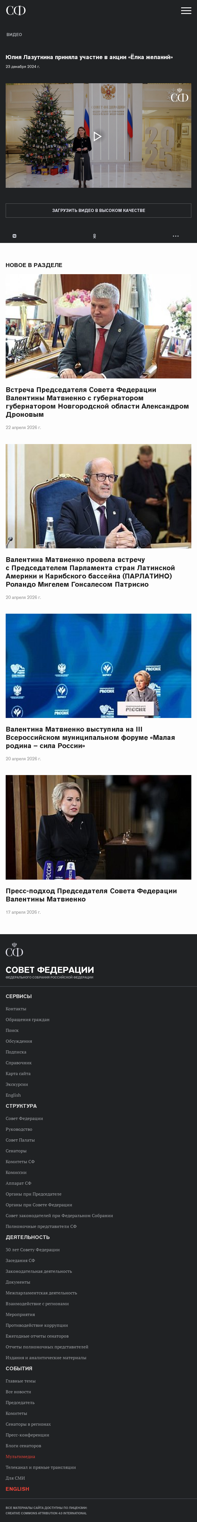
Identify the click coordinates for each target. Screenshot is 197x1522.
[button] (185, 11)
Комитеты (16, 1413)
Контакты (16, 1008)
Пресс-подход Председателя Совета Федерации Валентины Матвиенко (91, 894)
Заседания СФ (20, 1260)
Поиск (12, 1030)
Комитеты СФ (20, 1161)
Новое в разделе (34, 265)
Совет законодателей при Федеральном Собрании (59, 1215)
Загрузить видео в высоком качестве (98, 210)
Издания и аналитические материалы (46, 1357)
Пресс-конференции (27, 1435)
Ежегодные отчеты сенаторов (37, 1336)
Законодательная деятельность (39, 1271)
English (13, 1095)
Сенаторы (16, 1151)
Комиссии (16, 1172)
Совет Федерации (24, 1118)
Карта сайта (18, 1073)
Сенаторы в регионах (28, 1424)
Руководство (19, 1129)
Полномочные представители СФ (41, 1226)
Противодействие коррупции (37, 1325)
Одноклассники (95, 236)
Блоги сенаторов (23, 1445)
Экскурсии (17, 1084)
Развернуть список (176, 236)
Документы (18, 1282)
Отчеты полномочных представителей (47, 1347)
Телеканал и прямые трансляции (41, 1467)
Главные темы (21, 1381)
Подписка (16, 1052)
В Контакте (14, 236)
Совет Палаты (20, 1140)
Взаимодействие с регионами (37, 1303)
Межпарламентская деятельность (41, 1293)
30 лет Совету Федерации (33, 1249)
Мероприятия (20, 1314)
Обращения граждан (28, 1019)
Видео (14, 34)
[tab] (98, 236)
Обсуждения (19, 1041)
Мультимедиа (20, 1456)
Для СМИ (15, 1478)
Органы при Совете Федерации (39, 1204)
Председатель (20, 1402)
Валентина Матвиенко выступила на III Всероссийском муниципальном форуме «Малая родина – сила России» (90, 737)
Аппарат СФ (18, 1183)
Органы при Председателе (34, 1194)
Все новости (18, 1391)
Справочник (19, 1062)
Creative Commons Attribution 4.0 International (46, 1513)
